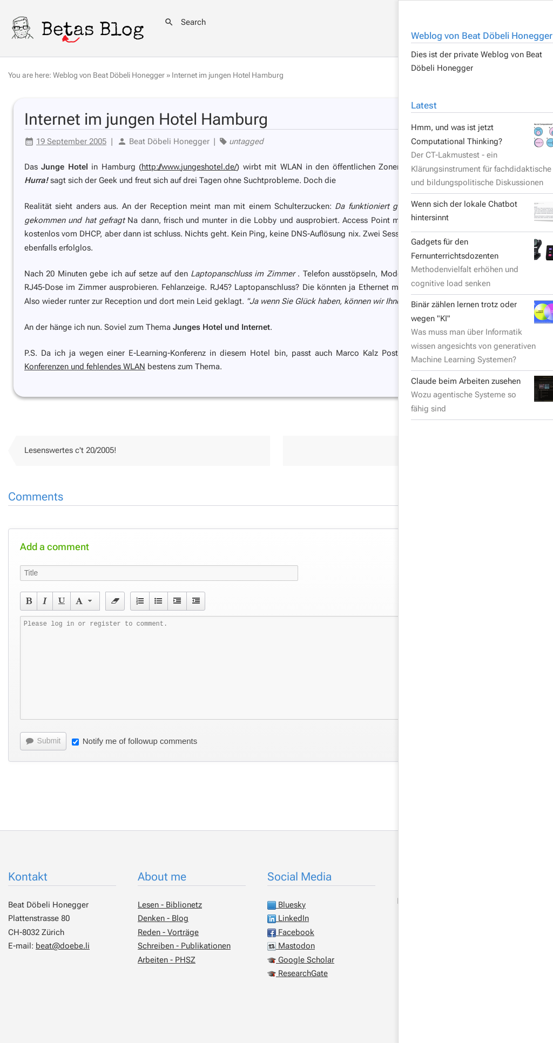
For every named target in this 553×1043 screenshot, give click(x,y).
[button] (29, 601)
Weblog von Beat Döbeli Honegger (109, 75)
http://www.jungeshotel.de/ (189, 167)
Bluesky (286, 905)
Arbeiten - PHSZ (166, 960)
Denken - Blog (163, 918)
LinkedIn (288, 918)
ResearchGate (297, 973)
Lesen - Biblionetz (170, 905)
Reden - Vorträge (168, 932)
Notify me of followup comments (135, 741)
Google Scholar (300, 960)
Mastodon (291, 946)
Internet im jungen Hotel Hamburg (228, 75)
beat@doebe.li (63, 946)
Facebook (290, 932)
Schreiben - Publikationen (184, 946)
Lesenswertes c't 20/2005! (70, 450)
